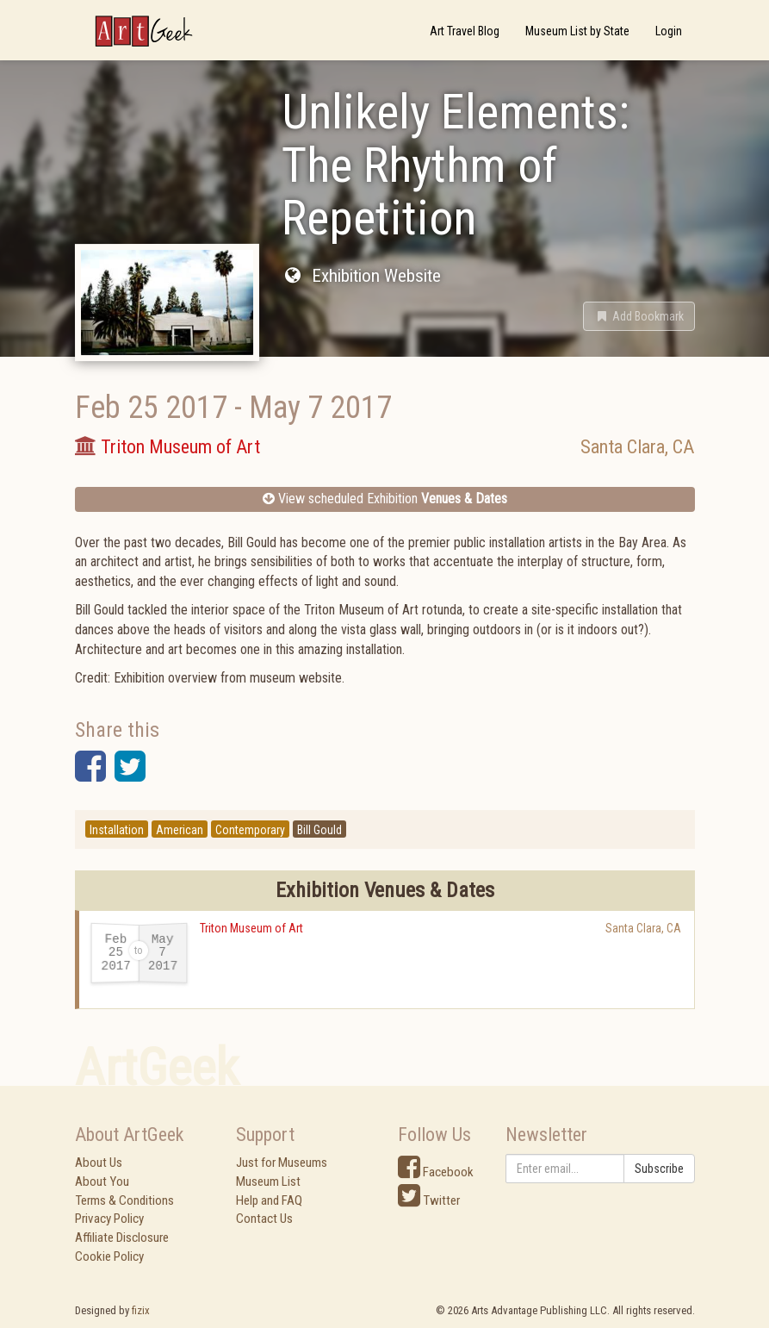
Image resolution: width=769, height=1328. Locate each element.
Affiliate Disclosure (122, 1237)
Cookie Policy (109, 1256)
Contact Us (264, 1218)
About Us (98, 1162)
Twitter (429, 1200)
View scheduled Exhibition (385, 498)
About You (102, 1181)
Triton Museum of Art (251, 928)
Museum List (268, 1181)
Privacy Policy (109, 1218)
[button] (639, 316)
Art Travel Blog (464, 31)
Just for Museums (281, 1162)
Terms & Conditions (124, 1200)
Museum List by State (577, 31)
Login (668, 31)
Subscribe (659, 1168)
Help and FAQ (269, 1200)
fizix (141, 1310)
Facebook (436, 1172)
